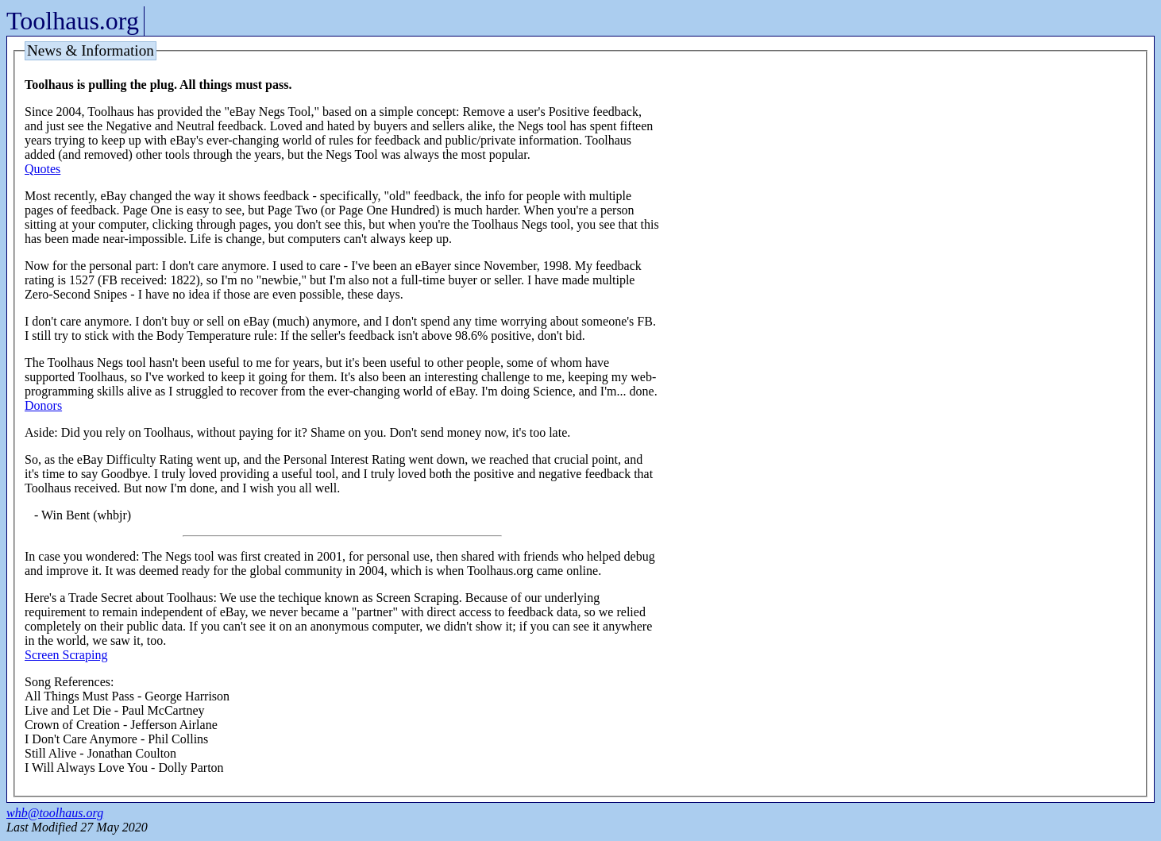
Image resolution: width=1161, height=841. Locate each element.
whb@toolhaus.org (54, 813)
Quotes (42, 169)
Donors (43, 405)
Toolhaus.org (72, 20)
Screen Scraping (66, 655)
